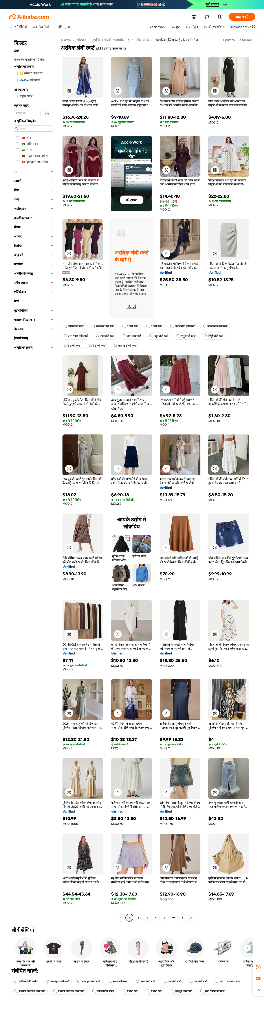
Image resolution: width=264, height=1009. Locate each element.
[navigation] (33, 479)
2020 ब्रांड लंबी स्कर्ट (227, 981)
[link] (258, 967)
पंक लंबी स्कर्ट (172, 981)
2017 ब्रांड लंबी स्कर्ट (76, 336)
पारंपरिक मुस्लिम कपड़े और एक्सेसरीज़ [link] (177, 40)
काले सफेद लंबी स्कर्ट (212, 991)
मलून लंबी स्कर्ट (158, 336)
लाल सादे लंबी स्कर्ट (125, 345)
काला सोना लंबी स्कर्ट (182, 326)
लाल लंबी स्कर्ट (105, 336)
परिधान (82, 40)
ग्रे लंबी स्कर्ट (130, 326)
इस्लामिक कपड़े (140, 40)
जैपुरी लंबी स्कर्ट (213, 336)
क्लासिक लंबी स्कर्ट (103, 326)
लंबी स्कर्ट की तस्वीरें (26, 981)
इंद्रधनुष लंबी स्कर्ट (181, 991)
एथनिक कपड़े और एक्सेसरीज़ (109, 40)
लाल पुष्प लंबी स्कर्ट (57, 981)
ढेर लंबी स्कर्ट (72, 345)
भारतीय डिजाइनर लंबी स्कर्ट (29, 991)
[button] (69, 91)
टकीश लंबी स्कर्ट (73, 326)
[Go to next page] (191, 918)
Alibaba (66, 40)
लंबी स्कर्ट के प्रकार (103, 991)
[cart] (207, 17)
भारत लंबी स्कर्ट (118, 981)
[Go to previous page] (121, 918)
